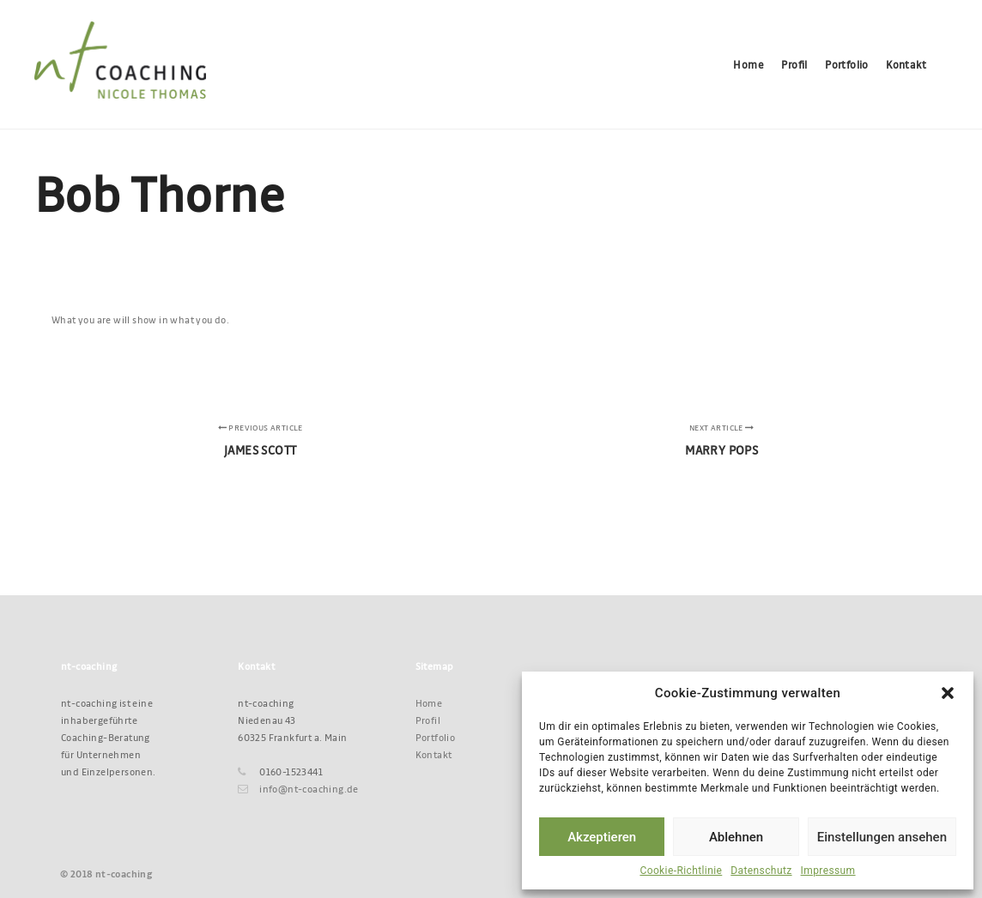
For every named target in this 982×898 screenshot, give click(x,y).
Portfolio (435, 737)
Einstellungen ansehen (882, 837)
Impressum (828, 871)
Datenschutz (760, 871)
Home (429, 702)
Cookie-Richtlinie (681, 871)
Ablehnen (736, 837)
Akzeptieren (601, 837)
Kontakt (433, 754)
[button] (947, 693)
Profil (427, 720)
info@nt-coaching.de (298, 789)
